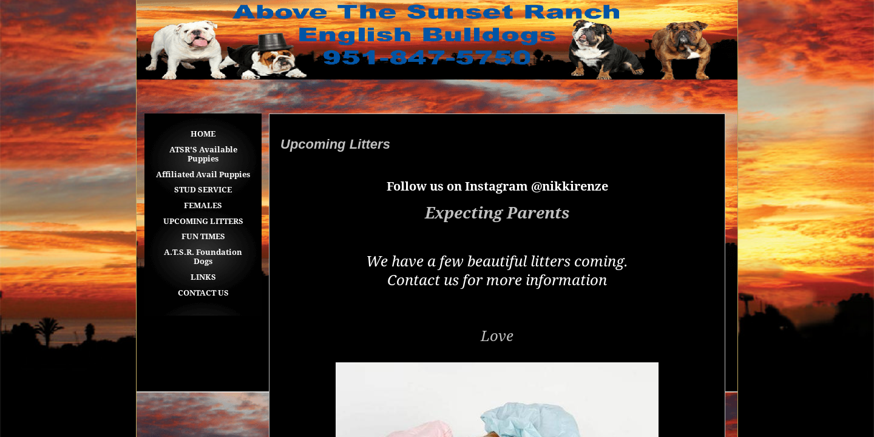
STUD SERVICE (203, 189)
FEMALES (203, 205)
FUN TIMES (203, 236)
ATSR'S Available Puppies (203, 154)
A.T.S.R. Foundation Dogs (203, 257)
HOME (203, 133)
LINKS (203, 277)
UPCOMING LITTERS (203, 221)
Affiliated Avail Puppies (203, 174)
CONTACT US (203, 292)
